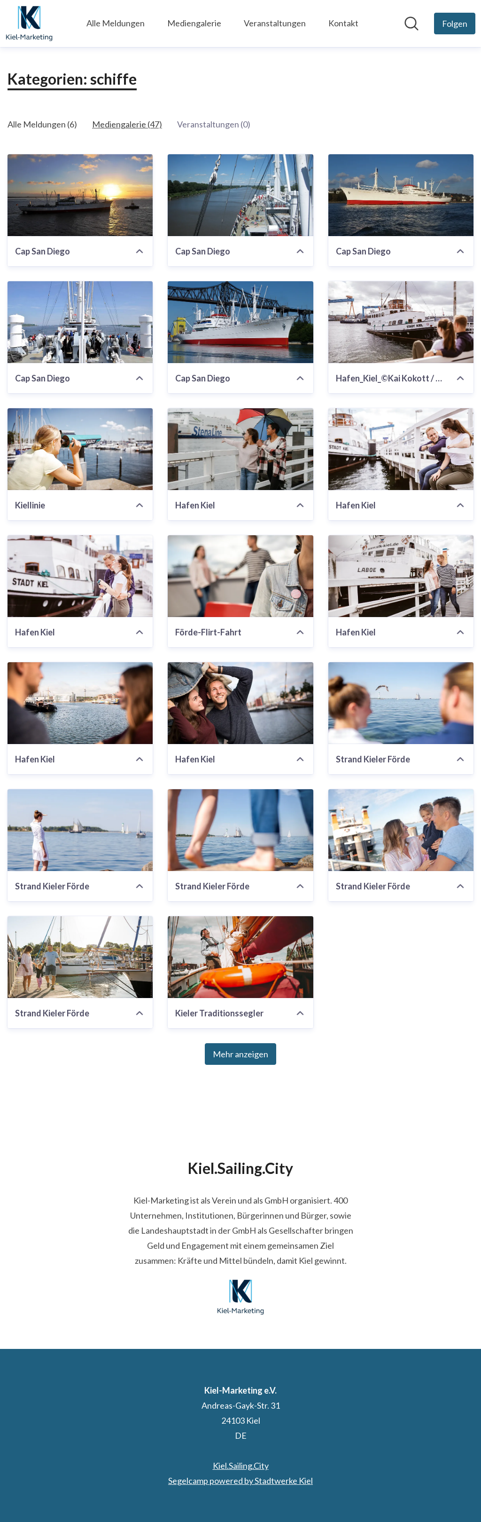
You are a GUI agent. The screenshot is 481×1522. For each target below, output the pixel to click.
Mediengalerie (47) (127, 124)
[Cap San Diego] (80, 195)
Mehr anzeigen (240, 1054)
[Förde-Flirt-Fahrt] (240, 576)
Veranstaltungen (275, 23)
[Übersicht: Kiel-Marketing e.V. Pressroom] (29, 23)
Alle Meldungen (115, 23)
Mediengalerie (194, 23)
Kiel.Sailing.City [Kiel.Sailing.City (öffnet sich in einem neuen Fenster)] (241, 1465)
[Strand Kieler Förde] (400, 703)
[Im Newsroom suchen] (411, 23)
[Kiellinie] (80, 449)
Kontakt (343, 23)
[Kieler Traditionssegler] (240, 957)
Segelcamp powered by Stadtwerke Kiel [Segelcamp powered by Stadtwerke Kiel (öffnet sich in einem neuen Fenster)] (240, 1480)
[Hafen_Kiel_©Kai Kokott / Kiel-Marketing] (400, 322)
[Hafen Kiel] (240, 449)
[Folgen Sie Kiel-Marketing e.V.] (454, 23)
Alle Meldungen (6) (42, 124)
